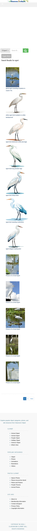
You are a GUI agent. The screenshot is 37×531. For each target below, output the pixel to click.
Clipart (13, 457)
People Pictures (16, 485)
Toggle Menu (6, 56)
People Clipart (15, 438)
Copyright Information (17, 508)
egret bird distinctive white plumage (16, 142)
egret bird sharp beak (12, 195)
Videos (13, 466)
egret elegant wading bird (13, 249)
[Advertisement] (18, 27)
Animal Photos (15, 487)
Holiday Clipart (15, 440)
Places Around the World (18, 480)
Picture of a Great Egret (13, 275)
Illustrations (14, 463)
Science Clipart (15, 442)
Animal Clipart (15, 435)
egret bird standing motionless (15, 222)
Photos (13, 459)
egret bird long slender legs (14, 168)
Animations (14, 461)
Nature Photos (15, 478)
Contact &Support (16, 503)
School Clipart (15, 433)
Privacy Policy (15, 506)
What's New (14, 445)
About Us (14, 499)
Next (31, 398)
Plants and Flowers (17, 482)
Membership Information (18, 501)
